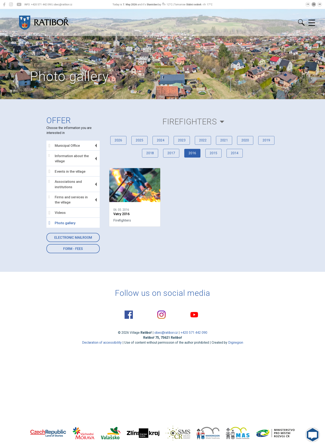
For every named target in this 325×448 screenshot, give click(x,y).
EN (314, 4)
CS (308, 4)
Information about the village (69, 158)
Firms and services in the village (68, 200)
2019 (266, 140)
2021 (224, 140)
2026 (118, 140)
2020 (245, 140)
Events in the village (67, 171)
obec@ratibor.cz (166, 333)
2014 (234, 153)
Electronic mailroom (73, 238)
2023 (182, 140)
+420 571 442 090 (194, 333)
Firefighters (189, 121)
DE (320, 4)
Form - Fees (73, 249)
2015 (213, 153)
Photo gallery (62, 223)
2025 (139, 140)
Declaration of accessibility (102, 342)
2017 (171, 153)
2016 (192, 153)
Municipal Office (64, 145)
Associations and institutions (65, 184)
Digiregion (235, 342)
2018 (150, 153)
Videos (57, 213)
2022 (203, 140)
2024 (160, 140)
